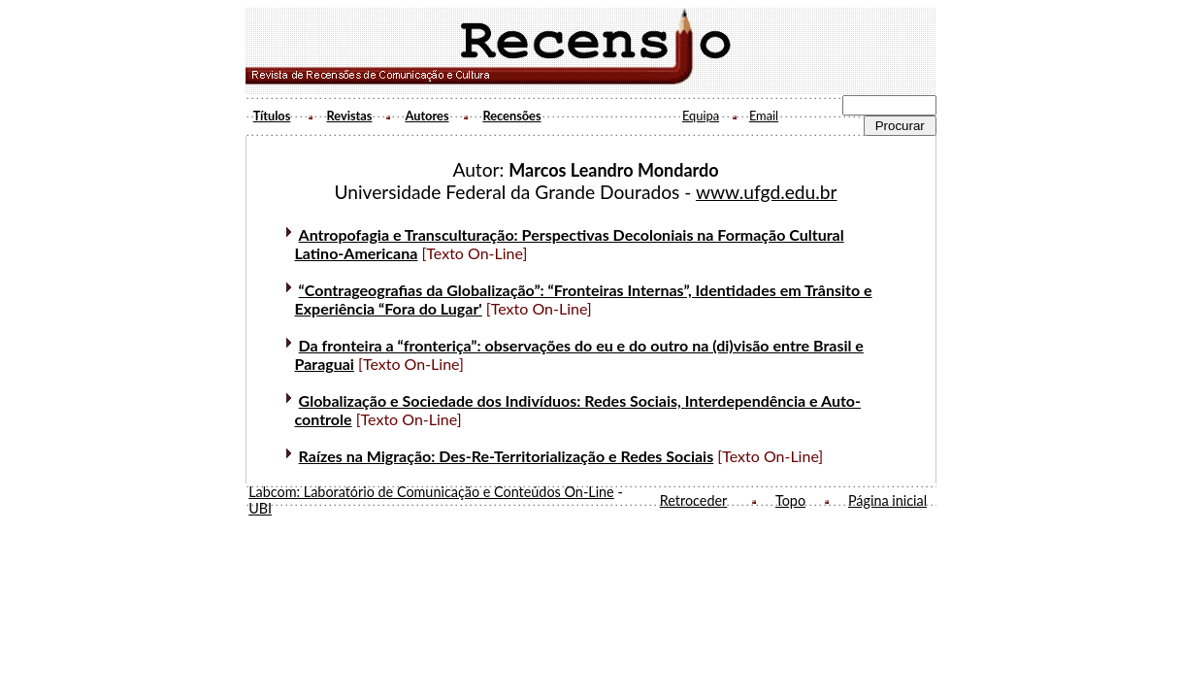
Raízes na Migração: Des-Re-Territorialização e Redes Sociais (506, 456)
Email (763, 115)
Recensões (511, 115)
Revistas (350, 115)
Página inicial (887, 500)
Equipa (700, 115)
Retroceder (694, 500)
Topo (790, 500)
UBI (260, 508)
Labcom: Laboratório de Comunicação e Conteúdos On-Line (431, 491)
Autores (426, 115)
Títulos (272, 115)
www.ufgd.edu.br (766, 192)
